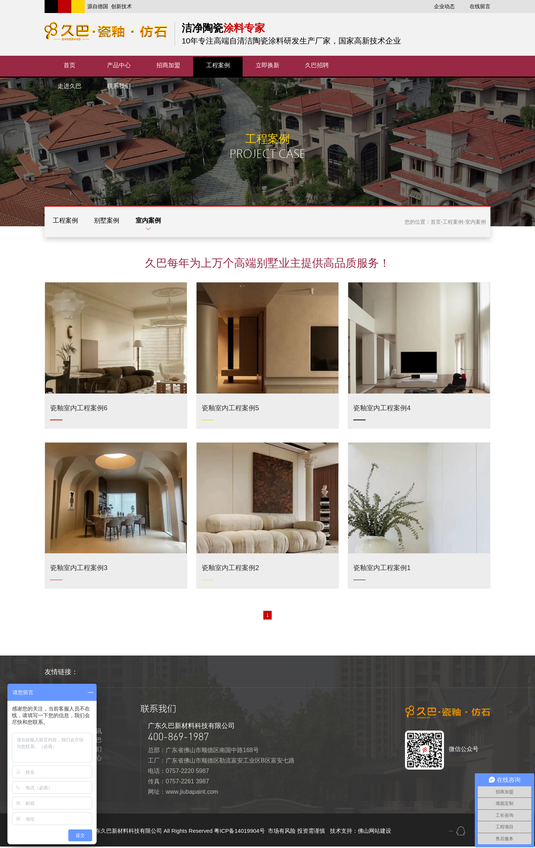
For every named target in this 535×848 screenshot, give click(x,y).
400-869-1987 (178, 738)
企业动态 (444, 6)
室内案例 (163, 222)
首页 (436, 222)
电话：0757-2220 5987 (178, 772)
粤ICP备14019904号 (240, 832)
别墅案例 (116, 222)
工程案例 (68, 222)
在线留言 (480, 6)
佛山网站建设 (374, 832)
